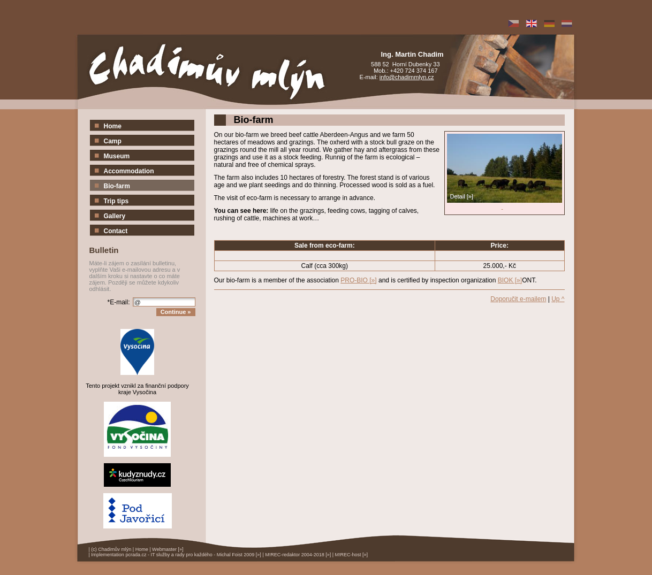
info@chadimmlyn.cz (407, 77)
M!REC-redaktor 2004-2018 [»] (298, 554)
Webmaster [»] (167, 549)
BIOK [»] (510, 280)
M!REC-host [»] (351, 554)
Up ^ (557, 299)
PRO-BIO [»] (358, 280)
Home (141, 549)
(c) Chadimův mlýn (111, 549)
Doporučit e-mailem (518, 299)
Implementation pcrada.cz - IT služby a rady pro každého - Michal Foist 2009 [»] (176, 554)
